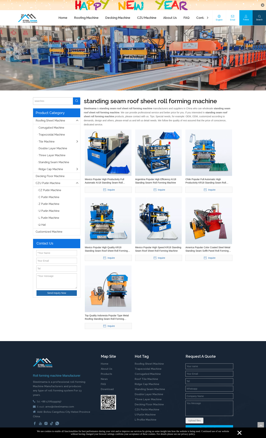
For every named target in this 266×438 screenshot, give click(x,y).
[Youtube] (40, 420)
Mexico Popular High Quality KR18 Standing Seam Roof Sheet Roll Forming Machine (106, 246)
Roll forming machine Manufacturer (56, 372)
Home (63, 14)
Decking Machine (117, 14)
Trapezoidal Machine (148, 365)
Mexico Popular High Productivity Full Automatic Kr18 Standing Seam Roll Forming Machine (104, 178)
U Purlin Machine (145, 411)
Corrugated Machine (148, 370)
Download (107, 386)
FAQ (186, 14)
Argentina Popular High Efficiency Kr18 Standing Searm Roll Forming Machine (155, 178)
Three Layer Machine (148, 396)
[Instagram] (46, 420)
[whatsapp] (57, 420)
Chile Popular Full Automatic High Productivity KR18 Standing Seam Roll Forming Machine (205, 178)
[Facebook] (35, 420)
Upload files (194, 417)
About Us (170, 14)
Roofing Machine (86, 14)
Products (106, 370)
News (104, 375)
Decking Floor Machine (50, 173)
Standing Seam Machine (150, 386)
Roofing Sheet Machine (58, 117)
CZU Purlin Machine (58, 180)
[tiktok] (51, 420)
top (261, 425)
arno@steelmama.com (59, 403)
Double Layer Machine (149, 391)
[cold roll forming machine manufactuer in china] (42, 359)
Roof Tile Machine (146, 375)
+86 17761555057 (51, 398)
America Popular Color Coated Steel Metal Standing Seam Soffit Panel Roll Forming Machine (207, 246)
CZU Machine (146, 14)
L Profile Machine (145, 416)
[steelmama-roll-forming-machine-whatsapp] (108, 399)
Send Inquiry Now (56, 289)
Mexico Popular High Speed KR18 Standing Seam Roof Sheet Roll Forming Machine (158, 246)
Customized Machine (49, 228)
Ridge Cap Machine (147, 380)
